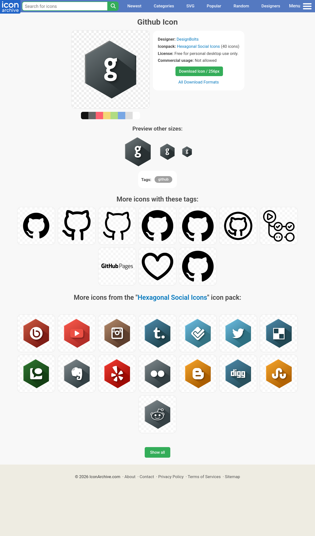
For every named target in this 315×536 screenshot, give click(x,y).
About (130, 476)
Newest (134, 5)
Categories (164, 5)
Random (241, 5)
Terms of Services (204, 476)
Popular (214, 5)
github (163, 179)
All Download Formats (198, 82)
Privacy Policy (171, 476)
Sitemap (232, 476)
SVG (190, 5)
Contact (147, 476)
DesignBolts (188, 39)
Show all (157, 452)
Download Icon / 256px (199, 71)
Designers (270, 5)
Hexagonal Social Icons (198, 46)
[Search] (113, 6)
